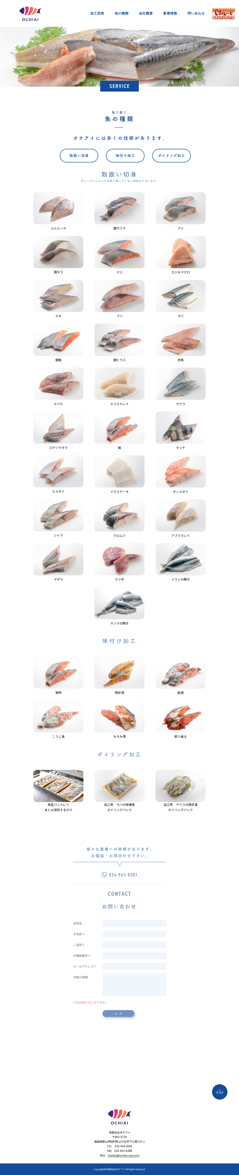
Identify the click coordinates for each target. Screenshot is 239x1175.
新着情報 (170, 13)
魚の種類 (122, 13)
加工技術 (97, 13)
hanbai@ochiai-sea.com (123, 1155)
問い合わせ (196, 13)
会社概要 (146, 13)
